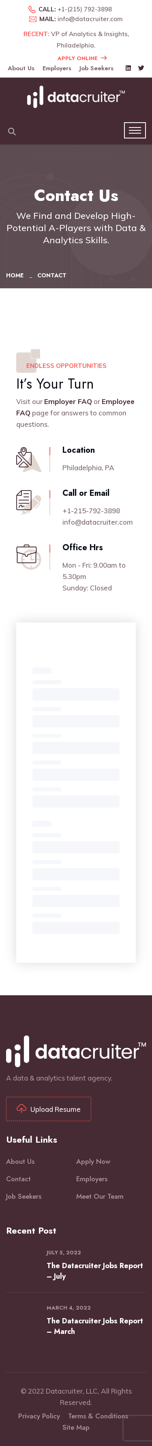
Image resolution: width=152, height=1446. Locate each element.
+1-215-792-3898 (91, 510)
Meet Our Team (100, 1196)
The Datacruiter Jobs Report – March (95, 1326)
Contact (18, 1179)
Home (16, 275)
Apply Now (93, 1161)
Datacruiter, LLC (72, 1391)
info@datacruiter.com (90, 19)
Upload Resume (49, 1109)
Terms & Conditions (98, 1416)
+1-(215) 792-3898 (85, 9)
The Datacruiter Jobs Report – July (95, 1271)
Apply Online (82, 58)
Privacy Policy (39, 1416)
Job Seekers (96, 68)
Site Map (76, 1427)
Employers (57, 68)
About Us (21, 68)
